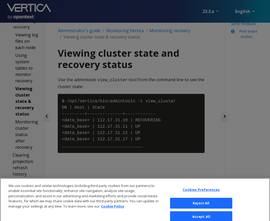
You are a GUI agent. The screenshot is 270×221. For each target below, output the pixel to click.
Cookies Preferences (201, 192)
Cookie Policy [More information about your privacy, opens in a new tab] (112, 209)
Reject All (201, 206)
